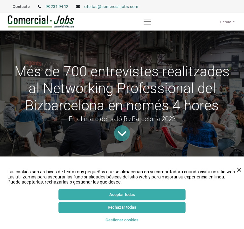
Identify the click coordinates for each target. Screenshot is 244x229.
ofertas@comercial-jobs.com (111, 6)
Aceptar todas (122, 194)
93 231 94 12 (57, 6)
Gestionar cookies (122, 220)
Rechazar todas (122, 207)
